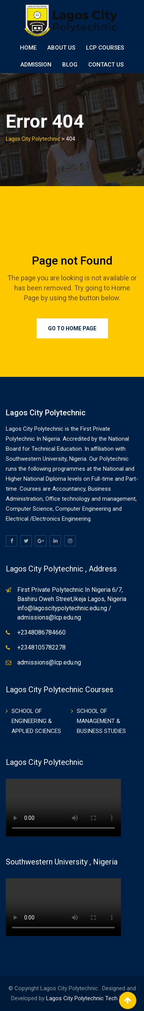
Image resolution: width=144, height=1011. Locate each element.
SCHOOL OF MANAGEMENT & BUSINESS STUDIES (101, 721)
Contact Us (106, 64)
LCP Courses (105, 47)
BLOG (70, 64)
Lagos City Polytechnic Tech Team (89, 998)
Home (28, 47)
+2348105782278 (41, 647)
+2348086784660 (41, 632)
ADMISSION (35, 64)
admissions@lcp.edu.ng (49, 662)
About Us (61, 47)
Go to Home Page (72, 328)
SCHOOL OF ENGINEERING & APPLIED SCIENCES (36, 721)
